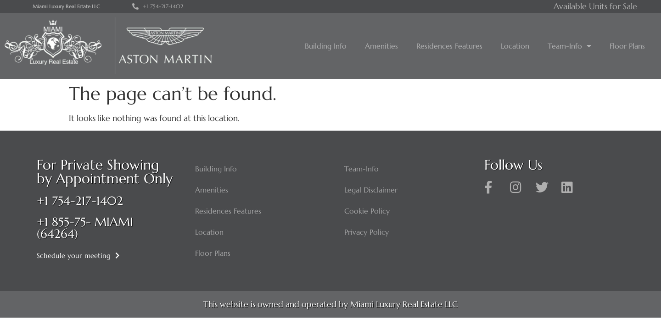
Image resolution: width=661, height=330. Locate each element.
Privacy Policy (366, 231)
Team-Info (569, 46)
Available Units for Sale (595, 6)
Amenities (381, 45)
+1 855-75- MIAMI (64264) (85, 227)
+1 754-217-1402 (80, 200)
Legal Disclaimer (371, 189)
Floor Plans (627, 45)
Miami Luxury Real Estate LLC (66, 6)
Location (515, 45)
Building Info (326, 45)
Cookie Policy (367, 210)
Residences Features (449, 45)
